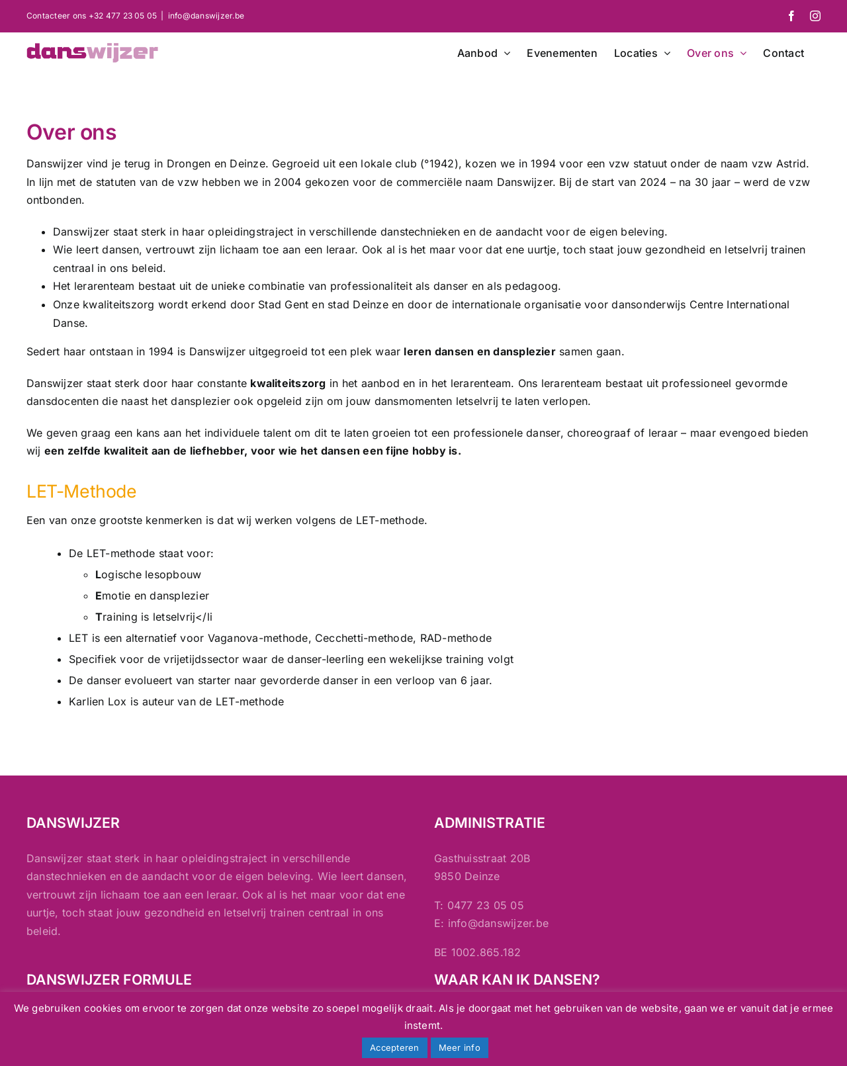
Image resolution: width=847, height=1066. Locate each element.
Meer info (459, 1047)
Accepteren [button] (394, 1047)
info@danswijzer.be (206, 16)
